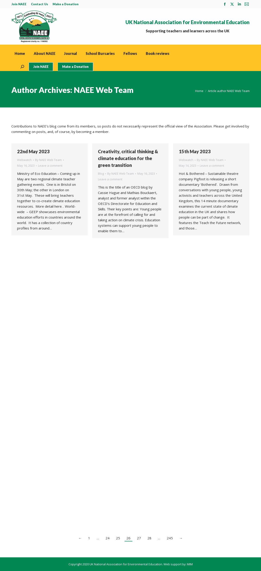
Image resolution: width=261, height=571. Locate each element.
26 (128, 538)
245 (170, 538)
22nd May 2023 (33, 151)
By (48, 160)
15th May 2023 (195, 151)
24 (107, 538)
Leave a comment (50, 165)
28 (149, 538)
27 (139, 538)
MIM (190, 564)
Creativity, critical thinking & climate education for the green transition (128, 158)
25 (118, 538)
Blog (101, 173)
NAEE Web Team (103, 89)
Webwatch (24, 160)
